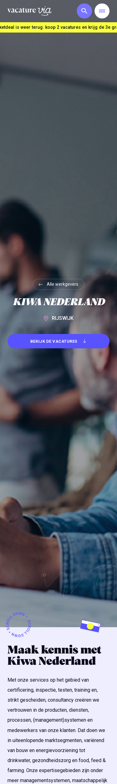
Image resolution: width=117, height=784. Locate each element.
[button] (83, 10)
